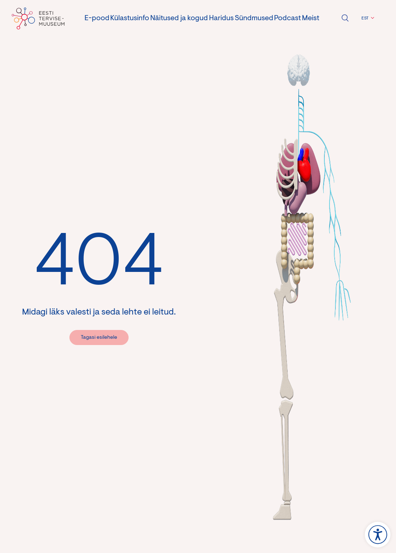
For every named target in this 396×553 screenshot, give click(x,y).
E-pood (96, 18)
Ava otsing (345, 18)
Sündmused (254, 18)
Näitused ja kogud (179, 18)
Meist (310, 18)
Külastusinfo (129, 18)
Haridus (221, 18)
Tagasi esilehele (99, 337)
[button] (367, 18)
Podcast (287, 18)
